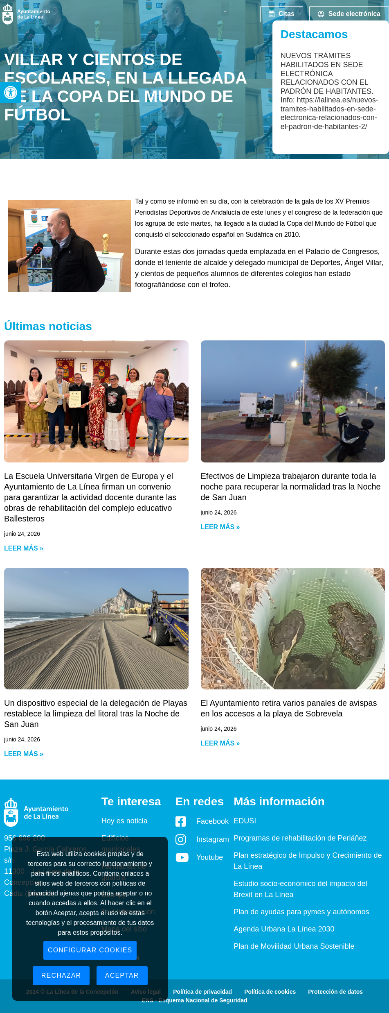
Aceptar (122, 975)
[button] (10, 92)
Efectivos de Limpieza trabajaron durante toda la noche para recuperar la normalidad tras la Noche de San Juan (291, 486)
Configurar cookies (90, 950)
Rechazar (61, 975)
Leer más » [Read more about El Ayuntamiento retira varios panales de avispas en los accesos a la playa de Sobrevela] (220, 743)
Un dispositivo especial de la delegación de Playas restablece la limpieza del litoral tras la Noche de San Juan (95, 713)
